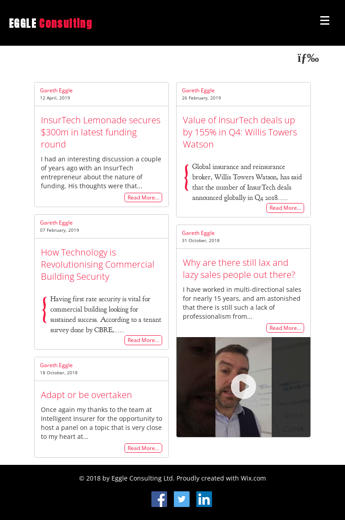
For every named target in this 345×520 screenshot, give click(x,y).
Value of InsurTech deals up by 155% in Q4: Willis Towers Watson (240, 132)
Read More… (143, 197)
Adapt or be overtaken (86, 395)
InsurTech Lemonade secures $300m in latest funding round (100, 132)
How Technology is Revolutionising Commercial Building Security (98, 264)
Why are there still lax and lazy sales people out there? (239, 268)
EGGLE (50, 23)
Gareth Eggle (56, 90)
